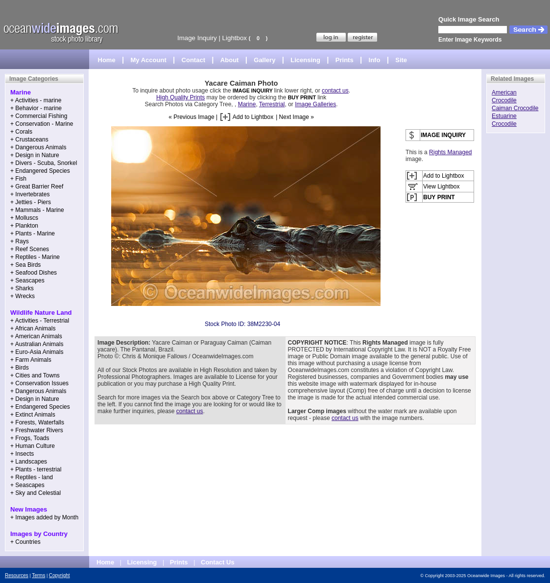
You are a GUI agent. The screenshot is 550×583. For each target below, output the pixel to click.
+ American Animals (36, 336)
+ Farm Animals (30, 359)
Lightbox (234, 38)
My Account (149, 60)
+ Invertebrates (29, 194)
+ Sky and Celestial (35, 493)
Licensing (305, 60)
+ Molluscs (24, 217)
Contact (193, 60)
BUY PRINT (302, 97)
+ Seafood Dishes (33, 272)
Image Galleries (315, 104)
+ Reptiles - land (31, 477)
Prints (344, 60)
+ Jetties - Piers (30, 202)
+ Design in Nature (34, 155)
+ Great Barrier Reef (36, 186)
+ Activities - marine (35, 100)
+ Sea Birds (25, 264)
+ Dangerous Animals (38, 147)
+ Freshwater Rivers (36, 430)
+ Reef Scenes (29, 249)
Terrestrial (272, 104)
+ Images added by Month (44, 517)
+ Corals (21, 131)
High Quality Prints (180, 97)
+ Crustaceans (29, 139)
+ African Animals (32, 328)
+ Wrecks (22, 296)
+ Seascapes (27, 280)
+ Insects (22, 453)
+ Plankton (24, 225)
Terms (38, 575)
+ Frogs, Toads (29, 438)
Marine (247, 104)
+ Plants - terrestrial (35, 469)
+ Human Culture (32, 446)
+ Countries (25, 541)
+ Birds (19, 367)
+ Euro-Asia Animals (36, 352)
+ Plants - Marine (32, 233)
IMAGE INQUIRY (253, 90)
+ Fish (18, 178)
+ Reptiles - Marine (35, 257)
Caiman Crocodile (515, 108)
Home (107, 60)
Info (375, 60)
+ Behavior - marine (36, 108)
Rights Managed (450, 152)
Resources (16, 575)
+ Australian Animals (36, 344)
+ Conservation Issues (39, 383)
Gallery (264, 60)
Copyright (59, 575)
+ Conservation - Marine (41, 123)
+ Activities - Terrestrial (39, 320)
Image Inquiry (197, 38)
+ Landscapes (28, 461)
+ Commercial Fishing (38, 116)
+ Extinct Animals (32, 414)
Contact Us (218, 562)
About (229, 60)
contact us (335, 90)
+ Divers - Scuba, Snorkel (43, 163)
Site (401, 60)
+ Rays (19, 241)
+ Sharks (22, 288)
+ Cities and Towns (35, 375)
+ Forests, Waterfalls (37, 422)
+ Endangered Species (40, 170)
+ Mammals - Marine (37, 210)
